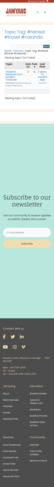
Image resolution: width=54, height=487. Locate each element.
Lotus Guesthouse (12, 444)
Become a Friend (38, 460)
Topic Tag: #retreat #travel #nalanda (24, 34)
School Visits (9, 463)
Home (8, 51)
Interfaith (34, 444)
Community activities (36, 453)
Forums (18, 51)
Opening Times (10, 418)
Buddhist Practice (39, 415)
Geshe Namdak (10, 400)
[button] (27, 244)
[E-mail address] (27, 232)
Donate (6, 412)
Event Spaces (9, 451)
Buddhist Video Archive (37, 424)
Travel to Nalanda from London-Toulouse (14, 75)
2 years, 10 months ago (42, 75)
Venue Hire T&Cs (11, 476)
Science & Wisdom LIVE (36, 402)
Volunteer (8, 406)
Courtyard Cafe (10, 457)
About (6, 393)
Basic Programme (15, 85)
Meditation (35, 409)
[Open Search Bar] (37, 12)
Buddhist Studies (38, 393)
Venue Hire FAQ (10, 470)
